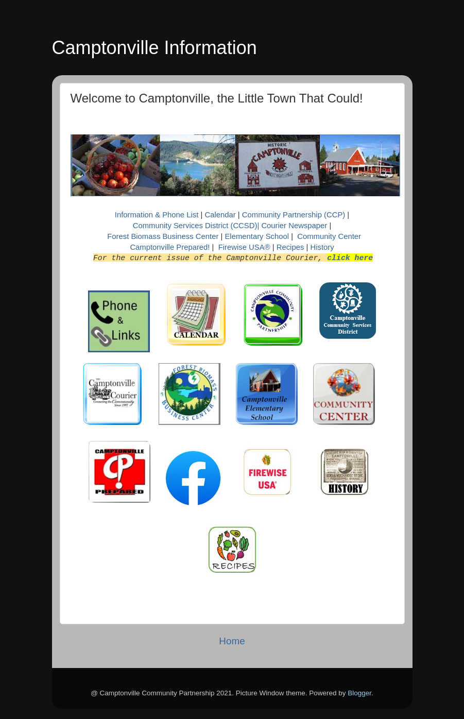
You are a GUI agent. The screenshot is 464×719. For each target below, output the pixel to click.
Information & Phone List (158, 215)
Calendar (220, 215)
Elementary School (258, 236)
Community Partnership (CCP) (293, 215)
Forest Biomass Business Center (162, 236)
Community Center (329, 236)
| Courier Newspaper (292, 225)
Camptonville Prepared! (170, 247)
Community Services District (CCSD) (195, 225)
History (322, 247)
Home (232, 641)
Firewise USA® (244, 247)
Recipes (291, 247)
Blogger (359, 693)
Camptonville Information (154, 47)
